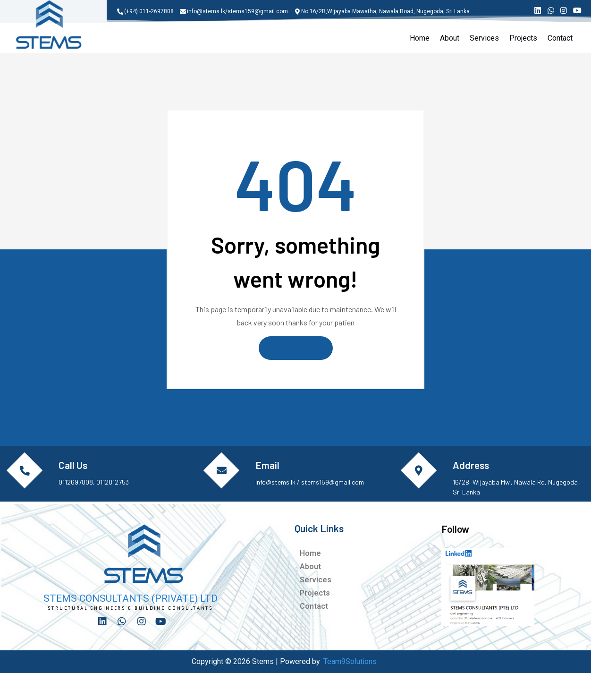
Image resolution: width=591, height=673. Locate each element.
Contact (560, 38)
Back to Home (295, 347)
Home (420, 38)
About (449, 38)
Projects (523, 38)
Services (484, 38)
